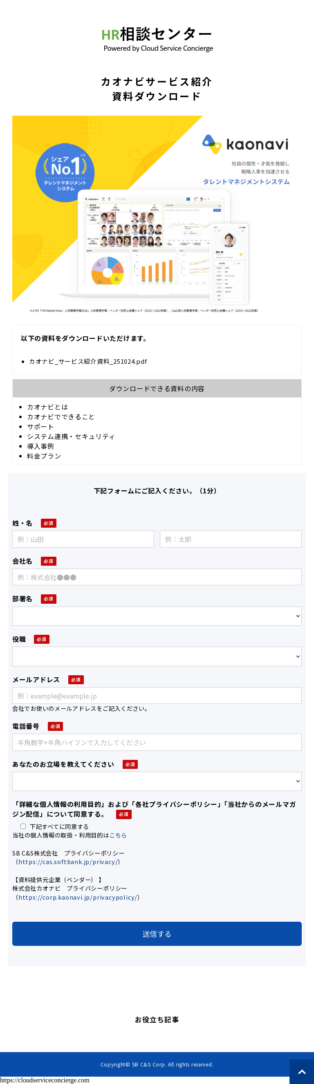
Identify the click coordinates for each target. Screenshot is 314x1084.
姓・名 (22, 523)
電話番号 (26, 726)
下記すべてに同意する (54, 826)
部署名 (22, 598)
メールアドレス (36, 679)
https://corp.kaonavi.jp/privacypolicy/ (77, 897)
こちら (118, 835)
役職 (19, 639)
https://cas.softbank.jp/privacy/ (68, 861)
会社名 (22, 561)
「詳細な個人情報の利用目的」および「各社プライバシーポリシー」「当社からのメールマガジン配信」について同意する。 (154, 809)
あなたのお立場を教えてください (63, 764)
